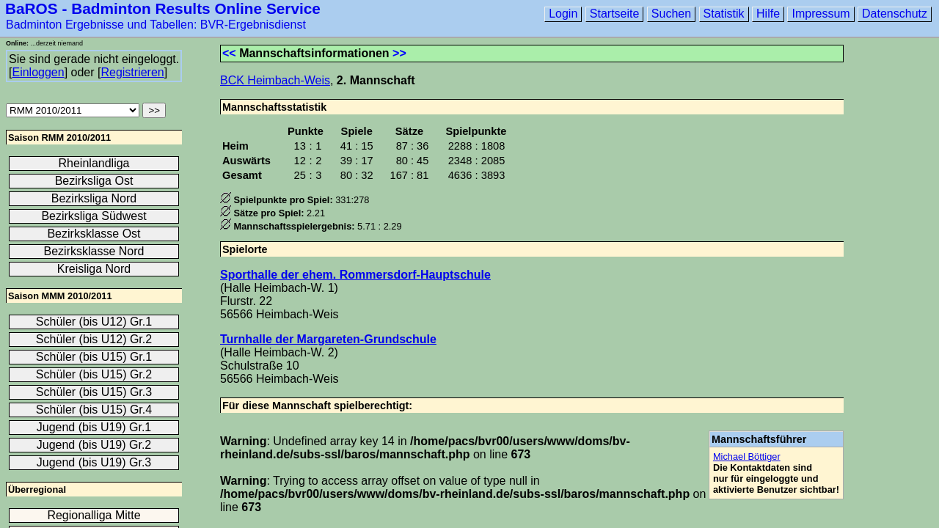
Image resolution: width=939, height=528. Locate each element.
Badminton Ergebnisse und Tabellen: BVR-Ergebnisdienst (156, 24)
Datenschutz (894, 13)
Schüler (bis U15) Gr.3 (94, 392)
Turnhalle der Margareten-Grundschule (328, 339)
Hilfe (768, 13)
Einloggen (38, 72)
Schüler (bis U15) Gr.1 (94, 357)
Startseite (615, 13)
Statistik (724, 13)
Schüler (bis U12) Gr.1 (94, 321)
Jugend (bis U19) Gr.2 (94, 445)
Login (563, 13)
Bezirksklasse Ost (93, 233)
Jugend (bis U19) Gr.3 (94, 462)
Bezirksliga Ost (94, 181)
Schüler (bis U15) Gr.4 (94, 409)
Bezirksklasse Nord (94, 251)
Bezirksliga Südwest (93, 216)
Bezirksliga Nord (93, 198)
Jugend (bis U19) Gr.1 (94, 427)
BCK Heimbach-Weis (275, 80)
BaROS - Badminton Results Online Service (163, 8)
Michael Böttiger (747, 456)
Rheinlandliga (94, 163)
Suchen (671, 13)
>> (399, 53)
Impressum (821, 13)
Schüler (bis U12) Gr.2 (94, 339)
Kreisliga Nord (94, 269)
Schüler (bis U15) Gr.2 (94, 374)
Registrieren (132, 72)
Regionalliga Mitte (93, 515)
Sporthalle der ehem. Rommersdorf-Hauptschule (355, 274)
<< (229, 53)
